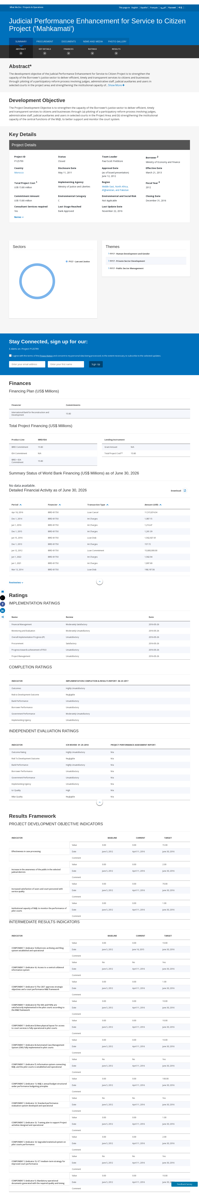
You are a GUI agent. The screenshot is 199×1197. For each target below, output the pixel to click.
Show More (116, 85)
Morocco (19, 172)
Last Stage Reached (69, 206)
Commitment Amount (26, 196)
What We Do (15, 7)
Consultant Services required (30, 206)
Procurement (44, 41)
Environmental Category (72, 196)
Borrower (152, 157)
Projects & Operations (33, 7)
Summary (21, 41)
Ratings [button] (92, 52)
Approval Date (110, 168)
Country (18, 168)
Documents (68, 41)
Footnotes (15, 582)
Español (144, 7)
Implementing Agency (71, 182)
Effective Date (154, 168)
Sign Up (96, 364)
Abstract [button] (21, 52)
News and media (93, 41)
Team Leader (109, 156)
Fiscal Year (153, 183)
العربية (163, 7)
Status (62, 156)
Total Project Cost (25, 183)
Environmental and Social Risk (119, 196)
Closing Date (153, 196)
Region (106, 182)
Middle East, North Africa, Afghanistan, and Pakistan (115, 188)
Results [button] (116, 52)
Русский (172, 7)
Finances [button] (68, 52)
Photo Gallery (117, 41)
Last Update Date (112, 206)
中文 (180, 7)
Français (154, 7)
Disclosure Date (67, 168)
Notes (17, 217)
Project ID (19, 156)
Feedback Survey (184, 1184)
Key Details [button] (44, 52)
